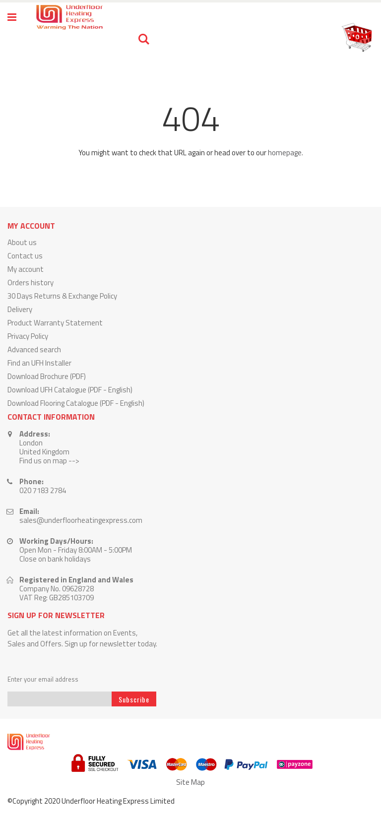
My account (25, 269)
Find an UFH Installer (39, 363)
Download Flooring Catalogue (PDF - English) (75, 403)
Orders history (30, 282)
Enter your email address (42, 679)
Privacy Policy (27, 336)
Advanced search (34, 349)
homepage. (285, 152)
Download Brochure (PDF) (46, 376)
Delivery (19, 309)
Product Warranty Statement (55, 322)
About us (22, 242)
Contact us (25, 255)
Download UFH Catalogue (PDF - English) (69, 389)
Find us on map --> (49, 460)
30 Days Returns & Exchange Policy (62, 296)
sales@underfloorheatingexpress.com (80, 520)
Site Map (190, 782)
